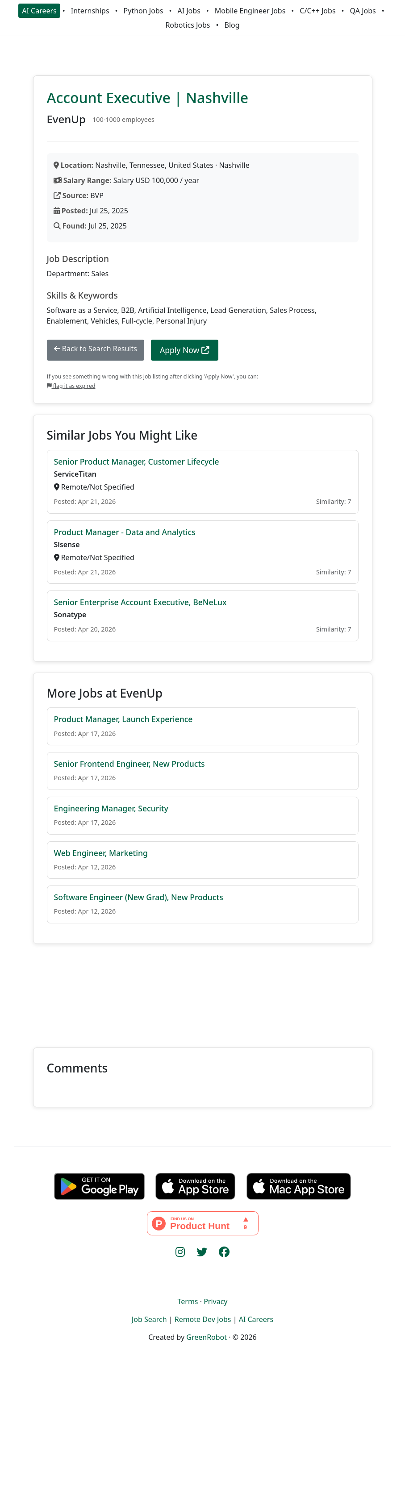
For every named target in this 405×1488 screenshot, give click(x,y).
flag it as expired (71, 386)
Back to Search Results (95, 348)
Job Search (149, 1319)
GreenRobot (206, 1337)
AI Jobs (188, 11)
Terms (187, 1301)
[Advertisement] (202, 990)
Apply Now (184, 350)
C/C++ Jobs (317, 11)
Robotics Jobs (187, 25)
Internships (90, 11)
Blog (232, 25)
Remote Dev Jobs (203, 1319)
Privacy (215, 1301)
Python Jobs (143, 11)
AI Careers (39, 11)
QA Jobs (363, 11)
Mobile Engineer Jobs (250, 11)
